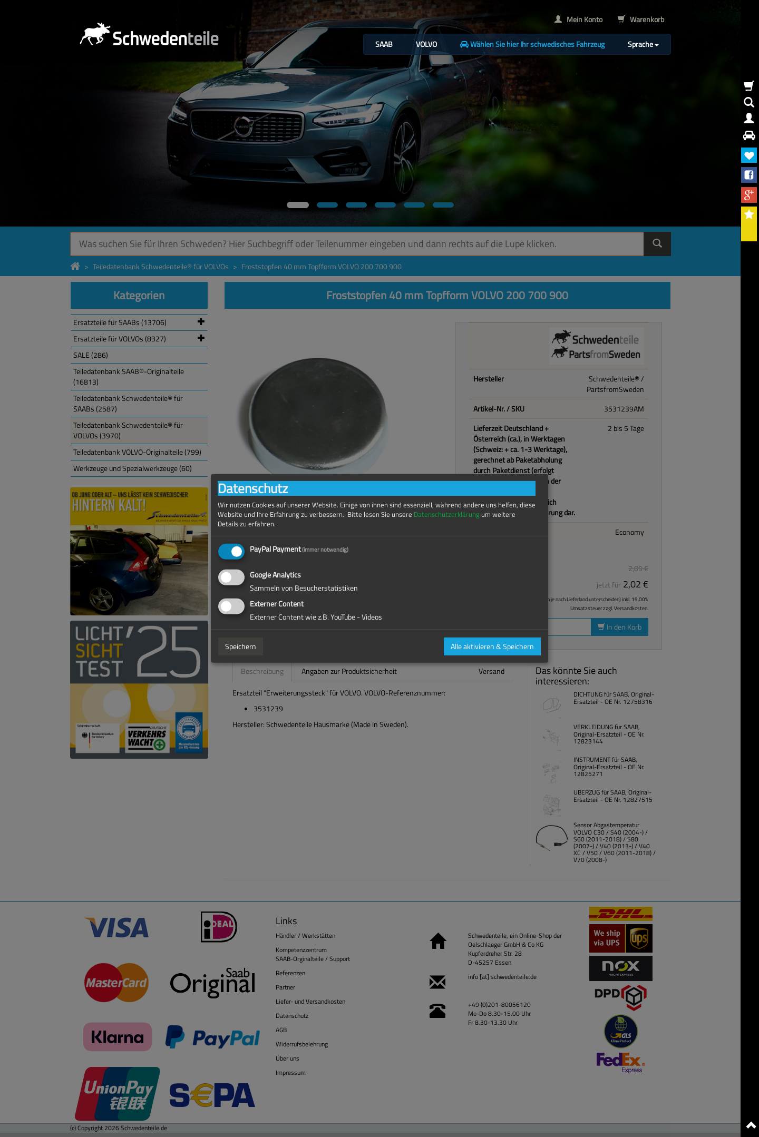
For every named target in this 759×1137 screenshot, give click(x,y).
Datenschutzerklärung (447, 514)
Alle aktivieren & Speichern (492, 646)
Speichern (240, 646)
